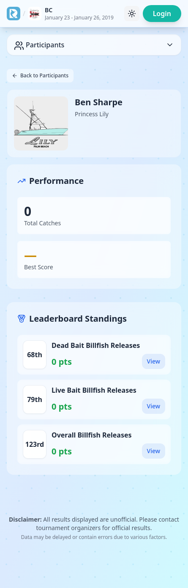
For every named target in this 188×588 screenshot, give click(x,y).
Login (162, 13)
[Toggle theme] (131, 13)
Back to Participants (40, 75)
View (153, 361)
